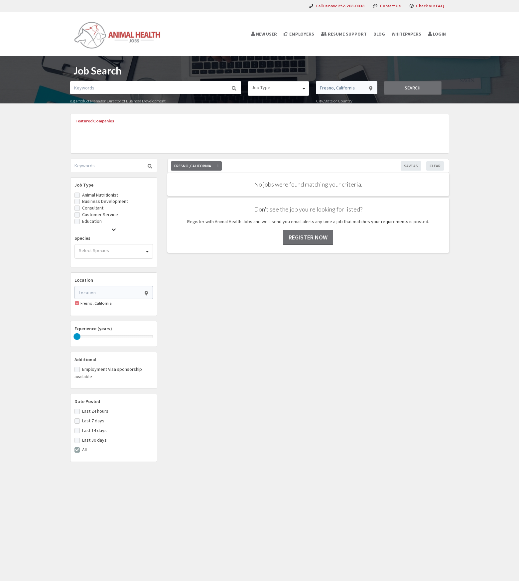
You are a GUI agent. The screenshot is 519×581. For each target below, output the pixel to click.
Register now (308, 237)
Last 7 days (93, 421)
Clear (435, 165)
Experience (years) (93, 329)
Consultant (92, 208)
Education (92, 221)
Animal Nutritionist (100, 195)
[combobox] (278, 88)
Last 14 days (94, 430)
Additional (85, 360)
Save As (411, 165)
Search (413, 88)
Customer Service (100, 215)
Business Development (105, 201)
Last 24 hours (95, 411)
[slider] (77, 336)
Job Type (83, 185)
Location (83, 280)
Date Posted (87, 401)
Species (82, 238)
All (84, 450)
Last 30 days (94, 440)
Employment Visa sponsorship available (108, 372)
